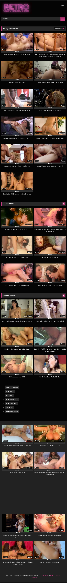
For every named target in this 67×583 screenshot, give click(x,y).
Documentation (44, 575)
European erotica (11, 403)
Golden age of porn (12, 411)
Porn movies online (12, 399)
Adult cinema (10, 391)
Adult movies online (12, 387)
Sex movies (9, 407)
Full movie (9, 395)
